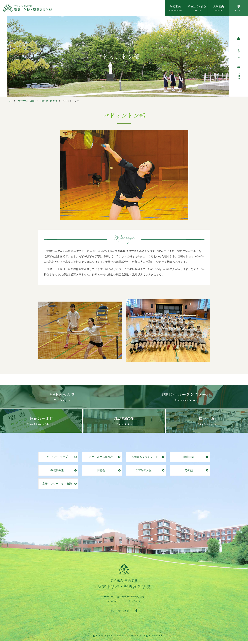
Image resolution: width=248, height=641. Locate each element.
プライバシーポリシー (121, 610)
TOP (9, 101)
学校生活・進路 (26, 101)
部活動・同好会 (49, 101)
